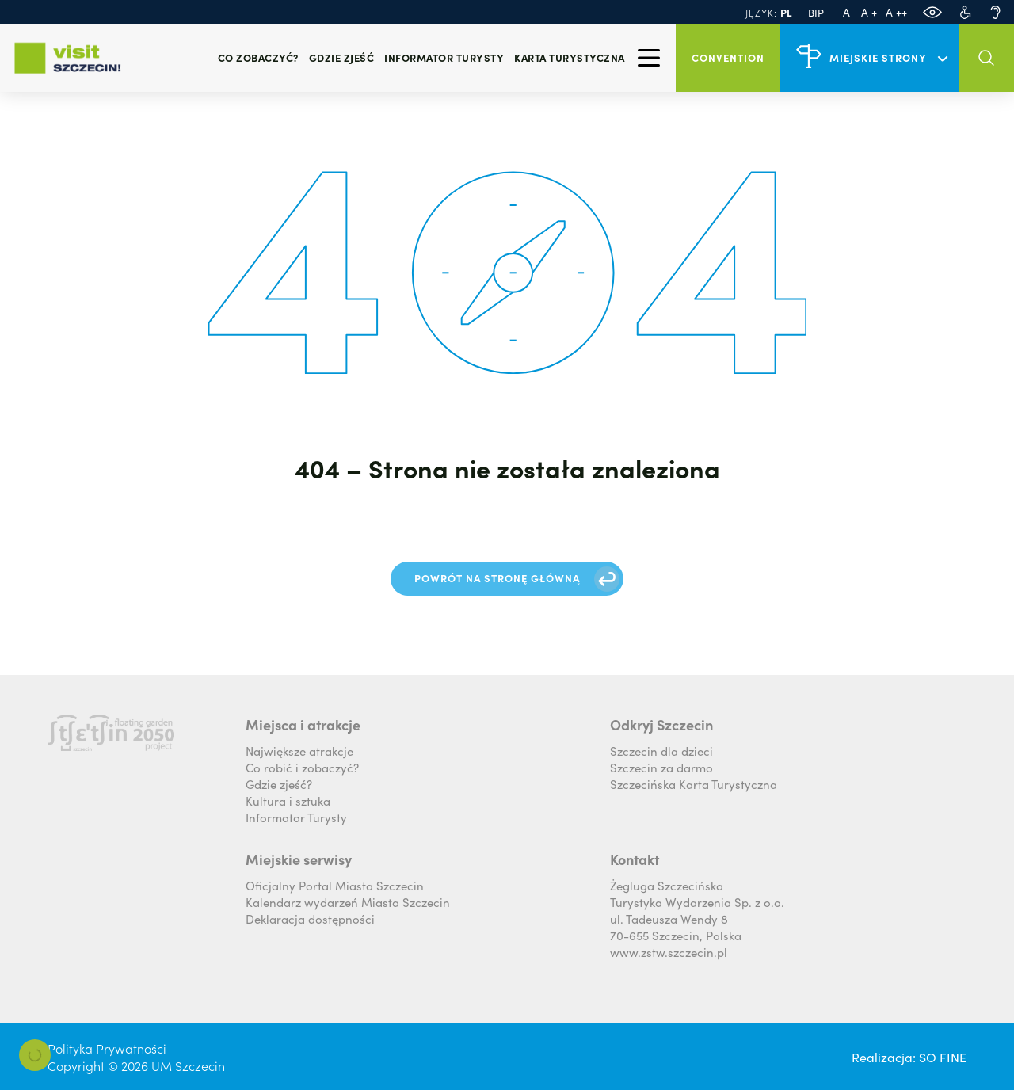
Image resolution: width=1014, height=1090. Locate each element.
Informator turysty (444, 57)
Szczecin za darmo (661, 767)
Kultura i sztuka (288, 800)
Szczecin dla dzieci (661, 750)
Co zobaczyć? (258, 57)
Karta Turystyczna (569, 57)
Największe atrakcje (299, 750)
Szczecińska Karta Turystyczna (693, 784)
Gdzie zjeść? (279, 784)
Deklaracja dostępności (310, 918)
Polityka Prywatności (107, 1048)
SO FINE (942, 1056)
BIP (816, 12)
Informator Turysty (296, 817)
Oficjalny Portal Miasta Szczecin (335, 885)
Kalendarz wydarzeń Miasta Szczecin (348, 902)
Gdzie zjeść (342, 57)
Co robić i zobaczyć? (302, 767)
